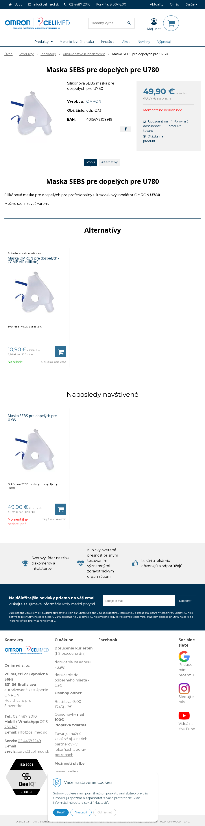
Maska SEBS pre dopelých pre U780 (32, 417)
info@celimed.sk (46, 4)
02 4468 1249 (29, 741)
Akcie (126, 42)
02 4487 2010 (79, 4)
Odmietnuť (105, 812)
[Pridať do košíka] (60, 351)
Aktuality (156, 4)
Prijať (61, 812)
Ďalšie (191, 4)
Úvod (18, 4)
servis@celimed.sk (33, 751)
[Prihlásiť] (154, 24)
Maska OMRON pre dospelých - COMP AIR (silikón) (33, 260)
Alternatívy (109, 162)
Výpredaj (164, 42)
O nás (174, 4)
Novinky (144, 42)
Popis (90, 162)
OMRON (93, 101)
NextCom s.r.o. (180, 821)
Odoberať (185, 600)
